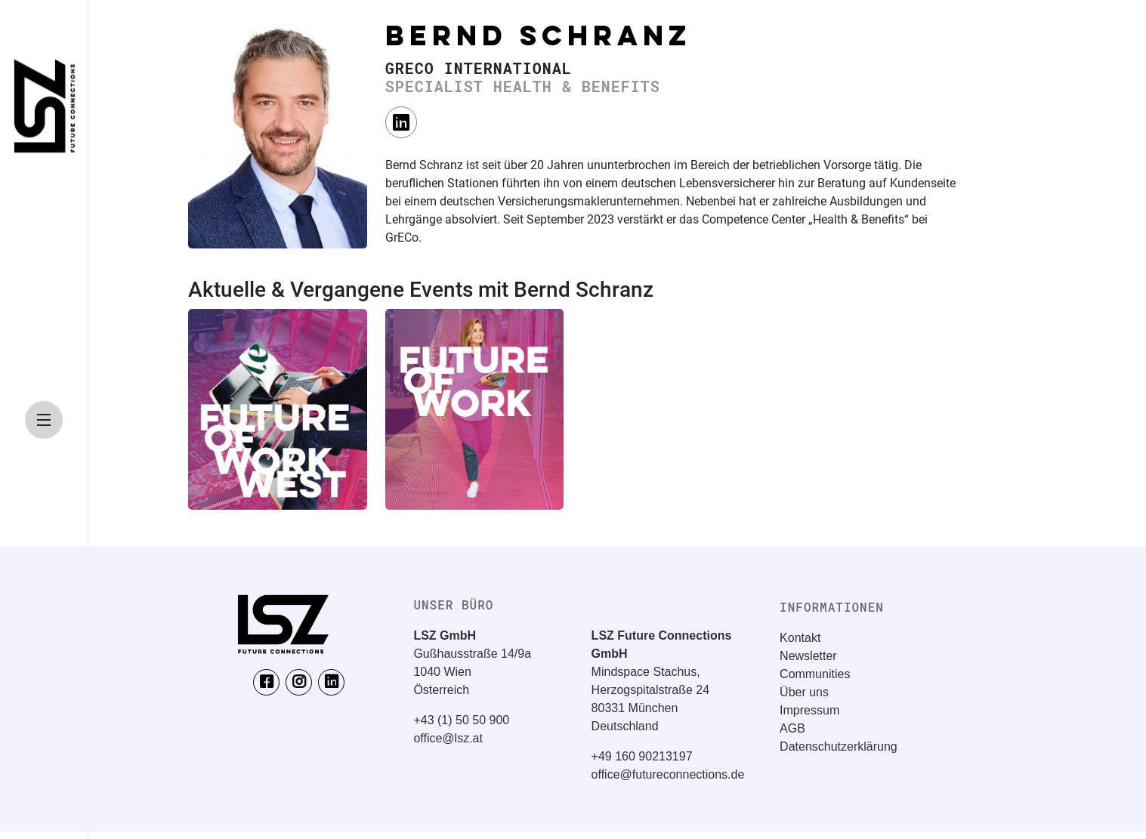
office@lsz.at (448, 738)
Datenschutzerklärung (838, 746)
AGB (792, 728)
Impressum (809, 710)
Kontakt (800, 637)
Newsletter (808, 655)
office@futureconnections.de (668, 774)
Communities (815, 674)
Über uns (804, 692)
